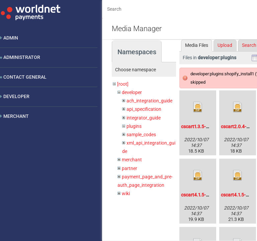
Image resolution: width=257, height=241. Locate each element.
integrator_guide (143, 117)
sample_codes (141, 134)
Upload (225, 45)
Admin (10, 38)
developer (132, 92)
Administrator (21, 57)
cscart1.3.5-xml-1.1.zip (204, 126)
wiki (126, 193)
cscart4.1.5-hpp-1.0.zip (205, 194)
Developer (16, 96)
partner (129, 168)
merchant (132, 159)
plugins (134, 126)
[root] (122, 84)
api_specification (143, 109)
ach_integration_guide (149, 100)
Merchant (16, 116)
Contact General (25, 77)
